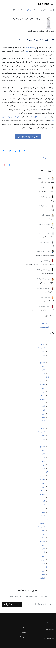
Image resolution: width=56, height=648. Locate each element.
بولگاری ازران (49, 291)
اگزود (52, 246)
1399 (47, 567)
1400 (47, 519)
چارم (52, 200)
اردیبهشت (41, 348)
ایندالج (52, 227)
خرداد (43, 351)
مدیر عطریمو (29, 10)
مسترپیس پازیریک (47, 182)
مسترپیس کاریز (48, 237)
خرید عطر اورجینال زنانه (39, 116)
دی (43, 413)
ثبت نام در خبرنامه (12, 604)
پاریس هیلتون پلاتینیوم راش (25, 18)
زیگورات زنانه (49, 218)
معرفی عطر (45, 323)
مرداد (43, 358)
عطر (26, 51)
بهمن (43, 417)
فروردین (42, 344)
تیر (43, 355)
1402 (47, 424)
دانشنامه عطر (44, 327)
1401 (47, 472)
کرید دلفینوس (49, 300)
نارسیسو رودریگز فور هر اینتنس (43, 310)
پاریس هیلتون (30, 47)
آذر (44, 373)
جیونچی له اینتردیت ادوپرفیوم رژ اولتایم (40, 264)
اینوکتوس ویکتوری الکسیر (45, 255)
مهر (43, 366)
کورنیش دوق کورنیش (46, 191)
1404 (47, 340)
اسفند (42, 421)
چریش (51, 209)
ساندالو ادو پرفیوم (48, 273)
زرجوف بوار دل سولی (47, 282)
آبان (43, 369)
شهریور (42, 362)
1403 (47, 377)
